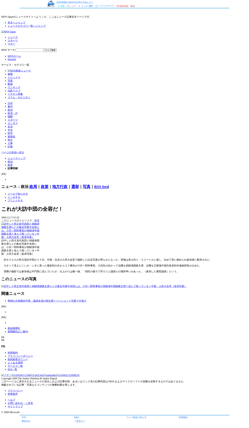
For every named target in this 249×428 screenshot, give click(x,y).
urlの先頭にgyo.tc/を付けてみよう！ (75, 1)
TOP (24, 417)
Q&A (76, 417)
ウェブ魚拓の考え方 (136, 417)
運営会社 (26, 421)
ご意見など (79, 421)
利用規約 (183, 417)
